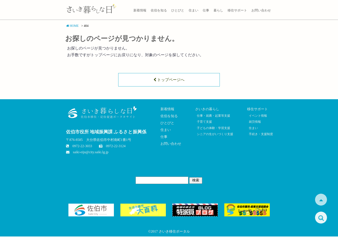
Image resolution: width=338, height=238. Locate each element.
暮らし (218, 10)
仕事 (206, 10)
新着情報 (139, 10)
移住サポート (237, 10)
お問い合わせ (261, 10)
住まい (193, 10)
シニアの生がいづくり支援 (214, 136)
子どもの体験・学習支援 (213, 130)
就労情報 (253, 123)
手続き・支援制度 (260, 136)
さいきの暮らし (206, 110)
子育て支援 (203, 123)
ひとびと (177, 10)
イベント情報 (257, 116)
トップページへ (169, 80)
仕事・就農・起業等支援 (213, 116)
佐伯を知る (159, 10)
